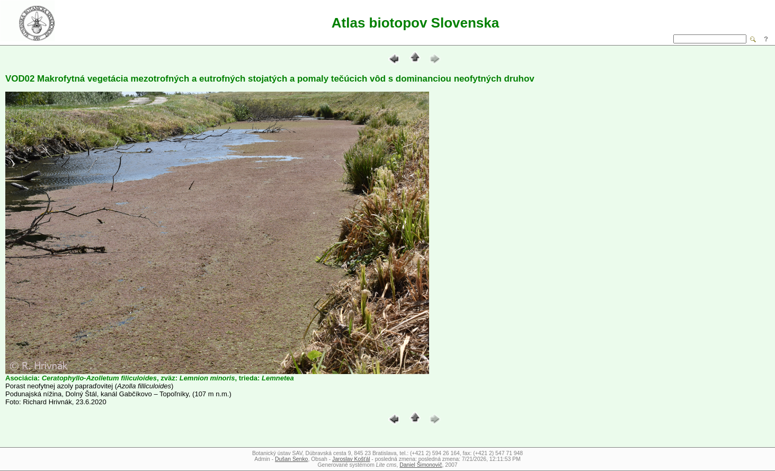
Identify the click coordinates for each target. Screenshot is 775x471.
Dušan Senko (291, 459)
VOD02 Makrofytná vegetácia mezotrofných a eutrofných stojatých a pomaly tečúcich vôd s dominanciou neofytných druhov (270, 79)
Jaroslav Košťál (351, 459)
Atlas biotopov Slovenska (415, 23)
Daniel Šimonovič (420, 465)
